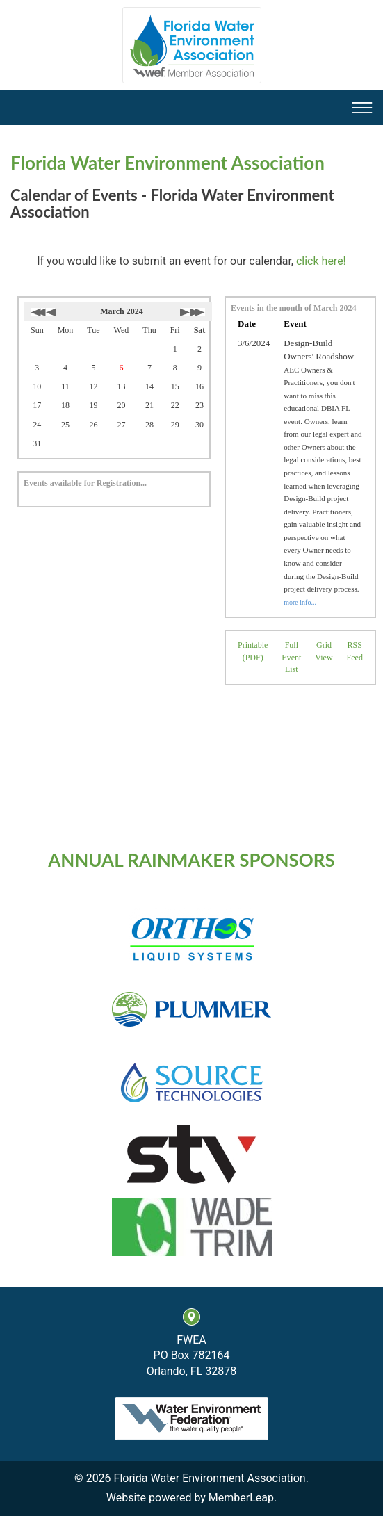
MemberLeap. (243, 1497)
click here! (321, 261)
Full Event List (291, 657)
